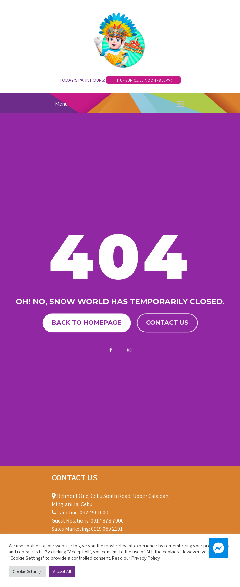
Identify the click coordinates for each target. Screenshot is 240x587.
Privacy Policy (145, 557)
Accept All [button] (62, 571)
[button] (218, 548)
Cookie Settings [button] (27, 571)
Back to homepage (87, 322)
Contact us (167, 322)
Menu (61, 103)
